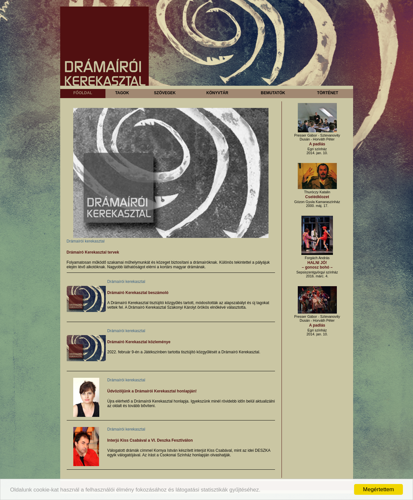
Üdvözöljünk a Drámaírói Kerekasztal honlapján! (152, 391)
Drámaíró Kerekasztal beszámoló (138, 292)
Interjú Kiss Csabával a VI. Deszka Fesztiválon (150, 440)
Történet (327, 93)
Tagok (122, 93)
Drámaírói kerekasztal (86, 241)
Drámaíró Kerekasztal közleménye (139, 342)
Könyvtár (217, 93)
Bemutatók (273, 93)
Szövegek (165, 93)
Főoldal (82, 93)
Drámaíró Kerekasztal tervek (93, 252)
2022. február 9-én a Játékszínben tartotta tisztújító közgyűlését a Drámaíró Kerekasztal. (183, 352)
